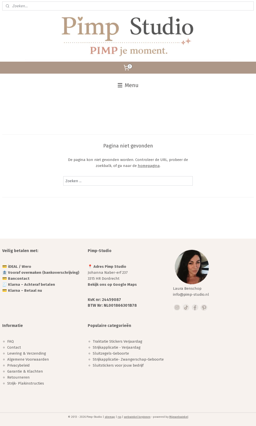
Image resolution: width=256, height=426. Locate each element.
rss (119, 417)
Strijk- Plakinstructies (25, 383)
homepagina (149, 165)
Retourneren (18, 377)
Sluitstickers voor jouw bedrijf (118, 365)
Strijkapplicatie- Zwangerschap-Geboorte (128, 359)
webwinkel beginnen (137, 417)
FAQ (10, 341)
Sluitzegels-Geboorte (111, 353)
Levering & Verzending (26, 353)
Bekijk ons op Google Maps (112, 284)
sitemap (110, 417)
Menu (128, 85)
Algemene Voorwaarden (28, 359)
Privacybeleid (18, 365)
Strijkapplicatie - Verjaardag (116, 347)
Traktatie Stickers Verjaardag (117, 341)
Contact (14, 347)
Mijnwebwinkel (178, 417)
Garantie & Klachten (25, 371)
